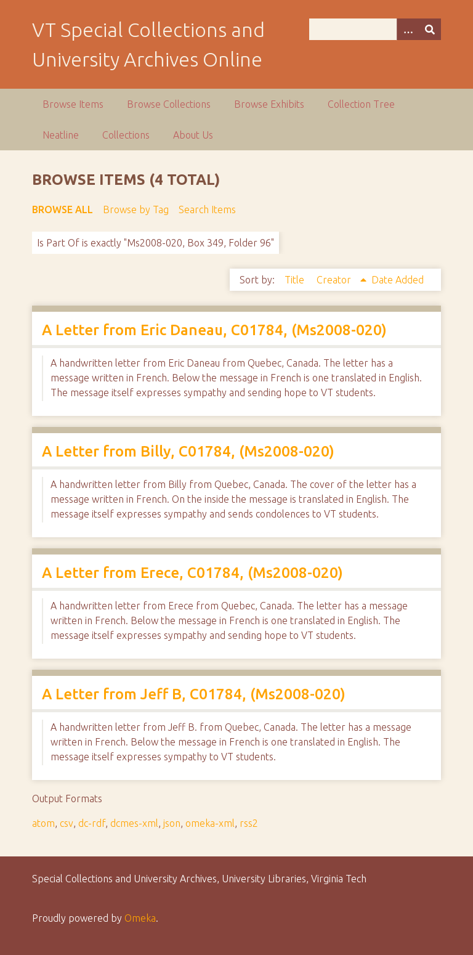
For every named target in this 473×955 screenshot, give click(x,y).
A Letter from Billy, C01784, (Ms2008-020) (188, 451)
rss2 (249, 823)
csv (66, 823)
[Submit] (430, 29)
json (171, 823)
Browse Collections (169, 104)
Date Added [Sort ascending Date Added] (397, 279)
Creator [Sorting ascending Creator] (335, 279)
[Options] (408, 29)
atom (43, 823)
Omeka (140, 918)
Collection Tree (361, 104)
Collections (126, 134)
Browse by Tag (136, 209)
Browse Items (72, 104)
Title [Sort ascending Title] (296, 279)
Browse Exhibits (269, 104)
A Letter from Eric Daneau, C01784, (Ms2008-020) (214, 330)
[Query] (375, 29)
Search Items (207, 209)
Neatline (60, 134)
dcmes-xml (134, 823)
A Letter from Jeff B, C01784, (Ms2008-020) (194, 694)
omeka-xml (210, 823)
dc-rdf (91, 823)
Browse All (62, 209)
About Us (193, 134)
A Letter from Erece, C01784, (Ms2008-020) (192, 572)
